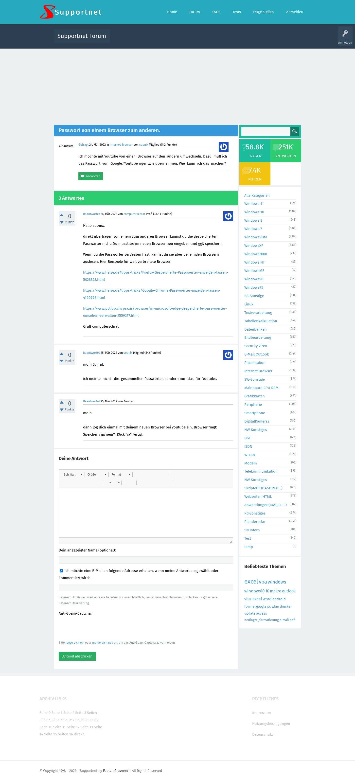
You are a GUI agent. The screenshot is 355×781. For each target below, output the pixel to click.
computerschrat (134, 214)
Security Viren (255, 346)
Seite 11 (59, 727)
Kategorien (221, 39)
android (279, 599)
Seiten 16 (65, 734)
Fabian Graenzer (115, 771)
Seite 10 (45, 727)
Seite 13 (86, 727)
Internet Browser (121, 144)
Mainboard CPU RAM (261, 388)
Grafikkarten (254, 396)
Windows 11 (254, 203)
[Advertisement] (177, 85)
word (267, 599)
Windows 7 (253, 229)
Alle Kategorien (257, 195)
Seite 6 (57, 720)
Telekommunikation (261, 471)
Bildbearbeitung (257, 337)
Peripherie (253, 404)
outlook (289, 591)
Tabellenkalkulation (260, 321)
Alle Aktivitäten (123, 39)
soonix (143, 144)
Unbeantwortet (184, 39)
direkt (79, 734)
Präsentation (255, 362)
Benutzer (239, 39)
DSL (247, 438)
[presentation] (96, 628)
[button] (73, 474)
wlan (275, 606)
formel (249, 606)
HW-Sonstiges (255, 429)
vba (263, 582)
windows (277, 582)
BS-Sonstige (254, 296)
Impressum (261, 712)
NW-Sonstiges (255, 480)
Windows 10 (254, 212)
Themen (204, 39)
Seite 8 (81, 720)
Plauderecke (254, 521)
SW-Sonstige (254, 379)
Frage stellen (258, 39)
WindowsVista (255, 237)
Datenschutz (262, 734)
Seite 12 (73, 727)
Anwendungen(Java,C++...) (265, 505)
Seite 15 (50, 734)
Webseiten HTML (258, 496)
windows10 (254, 591)
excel (251, 581)
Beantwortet (91, 214)
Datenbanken (255, 329)
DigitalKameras (256, 421)
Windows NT (254, 262)
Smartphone (254, 413)
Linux (248, 304)
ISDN (248, 446)
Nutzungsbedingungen (271, 723)
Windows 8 (253, 220)
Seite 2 (68, 712)
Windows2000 (255, 254)
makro (275, 591)
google (261, 606)
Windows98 (253, 279)
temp (248, 547)
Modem (250, 463)
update (249, 613)
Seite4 (92, 712)
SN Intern (252, 530)
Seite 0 (45, 712)
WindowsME (254, 270)
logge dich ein (75, 642)
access (261, 613)
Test (247, 538)
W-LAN (249, 455)
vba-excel (253, 599)
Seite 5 (45, 720)
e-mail (284, 620)
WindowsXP (254, 245)
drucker (286, 606)
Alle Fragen (146, 39)
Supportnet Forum (81, 36)
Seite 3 (80, 712)
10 (267, 591)
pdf (292, 620)
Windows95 (253, 287)
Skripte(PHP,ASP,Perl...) (263, 488)
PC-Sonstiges (255, 513)
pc (269, 606)
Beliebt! (163, 39)
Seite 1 (57, 712)
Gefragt (83, 144)
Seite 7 (69, 720)
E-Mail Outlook (256, 354)
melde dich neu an (104, 642)
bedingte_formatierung (261, 620)
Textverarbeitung (258, 312)
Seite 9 (93, 720)
